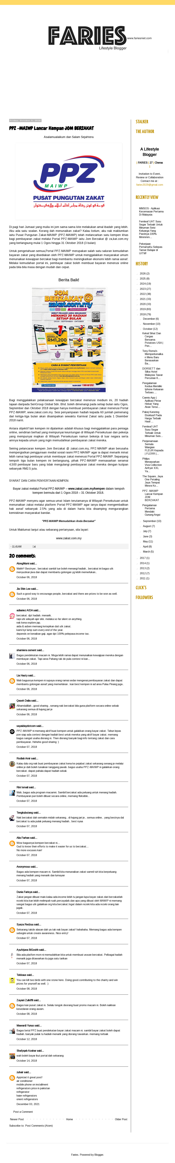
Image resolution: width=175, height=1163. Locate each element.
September (150, 521)
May (146, 541)
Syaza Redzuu (25, 924)
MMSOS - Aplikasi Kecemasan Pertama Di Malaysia (151, 211)
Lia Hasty (22, 675)
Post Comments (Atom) (39, 1125)
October (148, 329)
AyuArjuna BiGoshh (27, 949)
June (146, 536)
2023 (143, 289)
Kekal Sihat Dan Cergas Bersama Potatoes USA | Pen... (152, 339)
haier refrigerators (27, 1095)
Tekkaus (21, 975)
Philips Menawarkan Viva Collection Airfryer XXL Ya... (152, 465)
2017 (143, 558)
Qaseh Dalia (24, 700)
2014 (143, 563)
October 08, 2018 (27, 988)
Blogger (98, 1154)
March (147, 551)
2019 (143, 309)
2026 (143, 273)
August (147, 526)
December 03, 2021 (28, 1104)
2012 (143, 573)
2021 (143, 299)
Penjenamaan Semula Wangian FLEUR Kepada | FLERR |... (152, 447)
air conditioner (25, 1081)
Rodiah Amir (23, 758)
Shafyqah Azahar (26, 1050)
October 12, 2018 (27, 1039)
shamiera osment (26, 650)
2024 (143, 283)
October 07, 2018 (27, 747)
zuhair (20, 1072)
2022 (143, 294)
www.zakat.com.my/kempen (86, 488)
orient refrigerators (27, 1099)
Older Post (121, 1119)
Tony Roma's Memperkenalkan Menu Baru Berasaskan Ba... (152, 357)
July (145, 531)
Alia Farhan (23, 837)
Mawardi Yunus (25, 1025)
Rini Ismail (22, 787)
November (149, 323)
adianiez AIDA (25, 610)
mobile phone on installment (32, 1084)
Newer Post (17, 1119)
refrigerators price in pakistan (33, 1088)
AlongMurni (23, 563)
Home (69, 1119)
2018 (143, 314)
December (149, 318)
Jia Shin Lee (23, 588)
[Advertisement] (87, 89)
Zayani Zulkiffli (25, 1000)
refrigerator (23, 1092)
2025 (143, 278)
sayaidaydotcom (26, 726)
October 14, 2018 (27, 1060)
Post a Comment (23, 1111)
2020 (143, 304)
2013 (143, 568)
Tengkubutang (25, 812)
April (146, 546)
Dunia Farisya (24, 892)
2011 (143, 578)
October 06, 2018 (27, 577)
